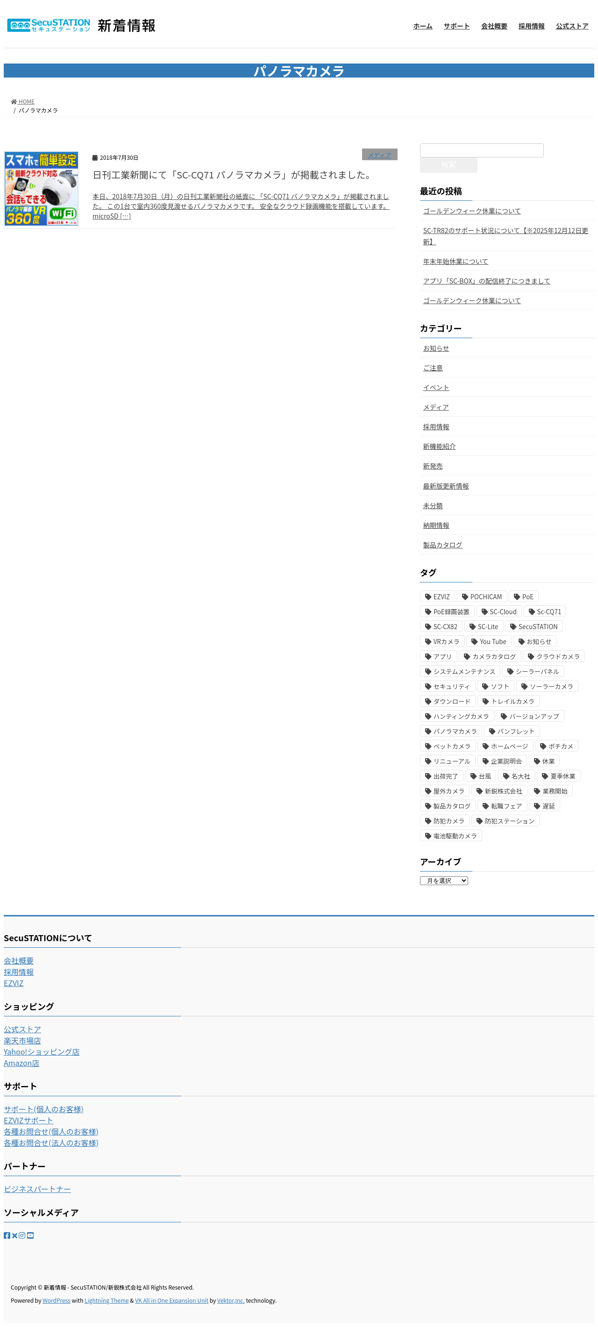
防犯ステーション (509, 820)
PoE (528, 596)
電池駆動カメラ (455, 835)
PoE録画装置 (452, 611)
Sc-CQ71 (549, 611)
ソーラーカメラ (551, 686)
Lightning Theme (107, 1300)
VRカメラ (447, 641)
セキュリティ (452, 686)
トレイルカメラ (512, 701)
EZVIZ (442, 596)
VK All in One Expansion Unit (171, 1300)
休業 (548, 761)
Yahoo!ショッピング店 (42, 1051)
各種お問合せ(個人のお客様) (51, 1131)
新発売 (433, 465)
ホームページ (509, 746)
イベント (436, 387)
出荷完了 (446, 776)
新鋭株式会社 (503, 791)
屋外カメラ (449, 791)
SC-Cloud (503, 611)
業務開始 (554, 791)
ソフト (500, 686)
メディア (380, 154)
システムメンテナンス (465, 671)
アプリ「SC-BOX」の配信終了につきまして (487, 280)
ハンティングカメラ (461, 716)
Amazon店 (21, 1062)
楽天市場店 (22, 1040)
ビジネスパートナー (37, 1188)
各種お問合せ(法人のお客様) (51, 1142)
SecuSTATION (538, 626)
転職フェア (506, 806)
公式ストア (22, 1029)
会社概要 (19, 960)
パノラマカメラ (455, 731)
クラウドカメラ (558, 656)
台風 (485, 776)
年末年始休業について (456, 261)
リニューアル (452, 761)
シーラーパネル (537, 671)
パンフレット (516, 731)
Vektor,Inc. (231, 1300)
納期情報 (436, 525)
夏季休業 (562, 776)
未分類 (433, 505)
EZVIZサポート (28, 1120)
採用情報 (436, 426)
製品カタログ (443, 544)
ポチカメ (560, 746)
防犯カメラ (449, 820)
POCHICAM (486, 596)
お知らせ (436, 348)
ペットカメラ (452, 746)
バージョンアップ (534, 716)
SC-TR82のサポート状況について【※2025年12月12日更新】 (505, 236)
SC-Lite (488, 626)
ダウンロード (452, 701)
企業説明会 (506, 761)
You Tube (493, 641)
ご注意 (433, 367)
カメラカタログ (494, 656)
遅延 (548, 806)
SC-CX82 (446, 626)
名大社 (521, 776)
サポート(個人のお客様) (44, 1108)
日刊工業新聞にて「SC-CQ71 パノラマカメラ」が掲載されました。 (234, 174)
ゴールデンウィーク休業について (472, 210)
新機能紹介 (439, 446)
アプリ (443, 656)
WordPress (57, 1300)
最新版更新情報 (446, 485)
